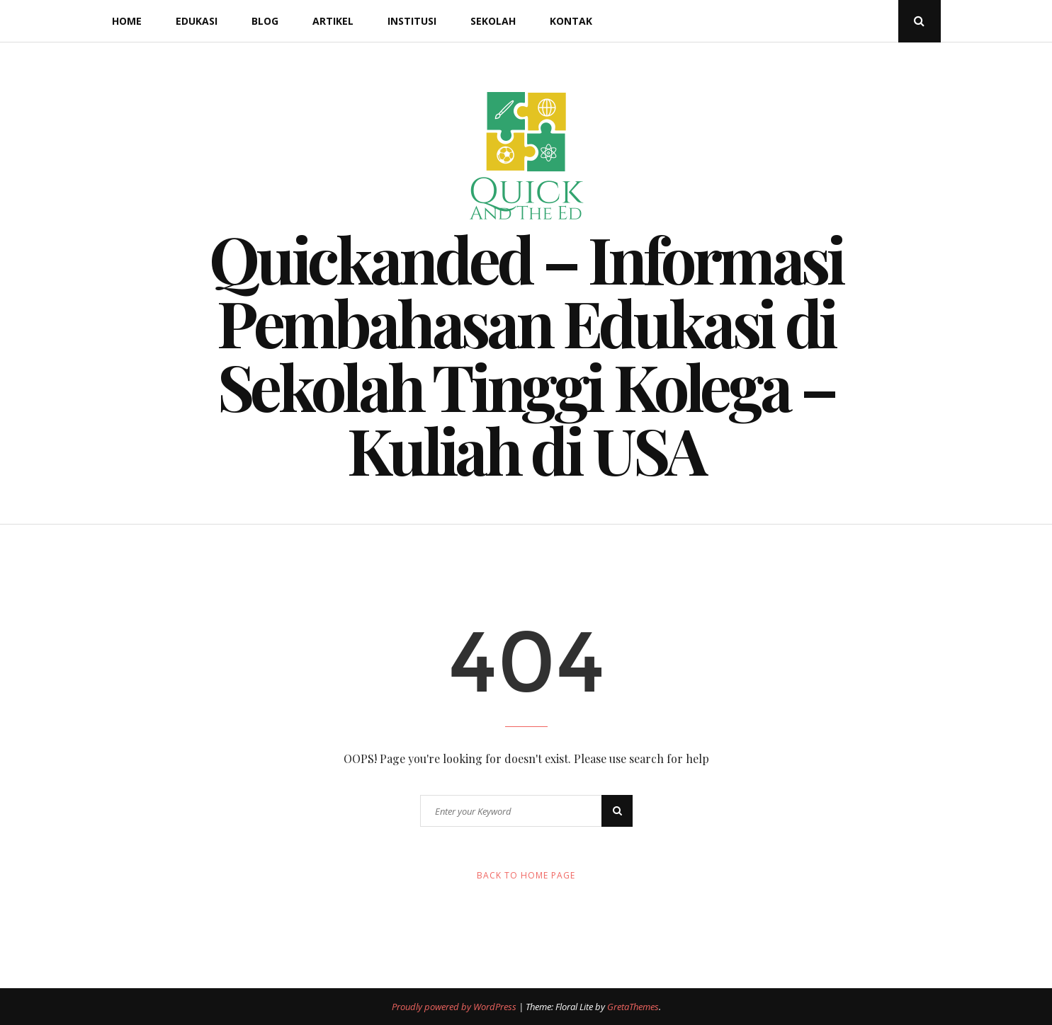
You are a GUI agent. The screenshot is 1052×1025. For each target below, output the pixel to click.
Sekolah (493, 21)
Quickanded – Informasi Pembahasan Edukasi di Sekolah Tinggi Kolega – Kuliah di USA (525, 354)
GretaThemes (633, 1006)
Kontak (571, 21)
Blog (264, 21)
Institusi (412, 21)
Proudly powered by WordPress (455, 1006)
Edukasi (196, 21)
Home (127, 21)
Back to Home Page (526, 875)
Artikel (333, 21)
